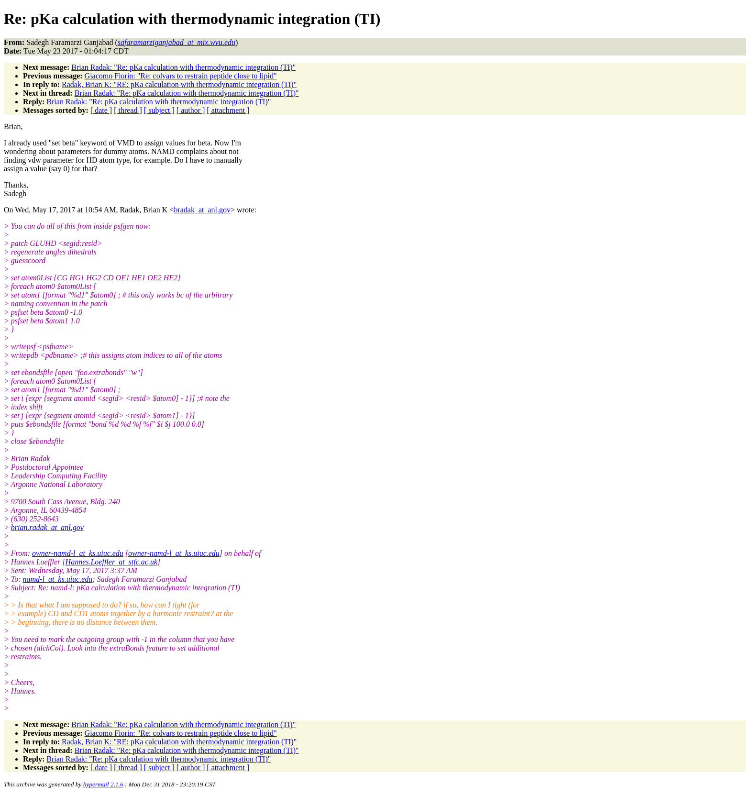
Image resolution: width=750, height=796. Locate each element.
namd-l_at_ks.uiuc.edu (58, 579)
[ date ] (101, 110)
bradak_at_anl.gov (202, 210)
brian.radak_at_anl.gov (47, 527)
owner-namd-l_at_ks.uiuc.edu (77, 553)
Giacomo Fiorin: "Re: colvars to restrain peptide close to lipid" (181, 76)
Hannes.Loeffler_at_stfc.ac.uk (111, 562)
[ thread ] (128, 110)
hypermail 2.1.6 (103, 784)
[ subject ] (159, 110)
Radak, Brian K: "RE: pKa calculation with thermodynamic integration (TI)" (179, 84)
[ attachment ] (228, 110)
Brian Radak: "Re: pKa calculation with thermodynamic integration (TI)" (183, 67)
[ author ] (190, 110)
